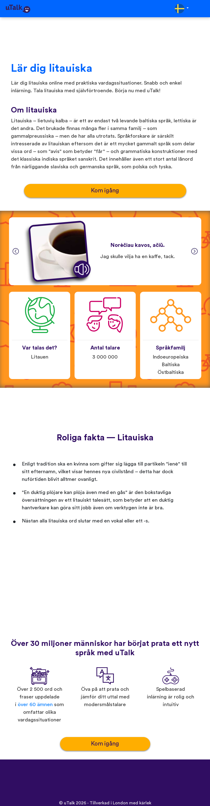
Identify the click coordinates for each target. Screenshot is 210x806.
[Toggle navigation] (202, 8)
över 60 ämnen (35, 704)
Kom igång (105, 190)
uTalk (69, 803)
